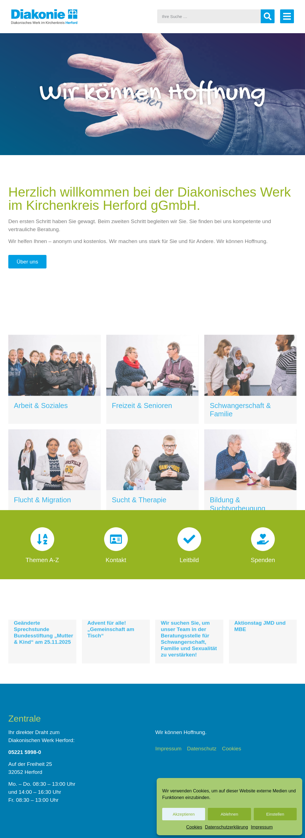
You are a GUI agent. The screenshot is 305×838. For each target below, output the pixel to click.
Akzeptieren (184, 814)
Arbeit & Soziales (41, 488)
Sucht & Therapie (139, 583)
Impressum (262, 827)
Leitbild (189, 555)
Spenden (262, 555)
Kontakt (115, 555)
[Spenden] (262, 542)
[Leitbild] (189, 542)
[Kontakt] (115, 542)
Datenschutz (202, 748)
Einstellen (275, 814)
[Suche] (268, 16)
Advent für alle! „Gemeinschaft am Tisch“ (111, 650)
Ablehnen (229, 814)
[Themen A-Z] (42, 542)
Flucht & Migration (42, 583)
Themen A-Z (42, 555)
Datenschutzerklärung (226, 827)
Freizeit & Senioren (142, 488)
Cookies (194, 827)
